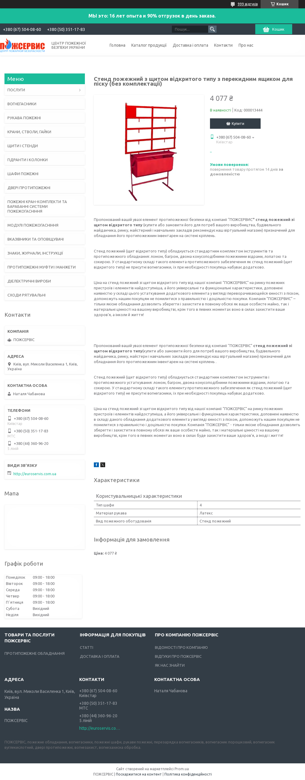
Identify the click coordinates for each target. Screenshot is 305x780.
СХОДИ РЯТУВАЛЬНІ (26, 295)
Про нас (246, 45)
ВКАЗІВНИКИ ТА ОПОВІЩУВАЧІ (35, 239)
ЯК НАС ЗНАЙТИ (170, 665)
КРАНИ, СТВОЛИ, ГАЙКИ (29, 132)
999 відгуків (248, 4)
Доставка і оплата (190, 45)
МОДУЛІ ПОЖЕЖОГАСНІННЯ (32, 225)
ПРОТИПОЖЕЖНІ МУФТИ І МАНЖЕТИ (41, 267)
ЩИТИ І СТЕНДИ (22, 146)
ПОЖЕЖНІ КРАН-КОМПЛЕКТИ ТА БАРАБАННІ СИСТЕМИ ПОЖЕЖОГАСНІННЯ (37, 206)
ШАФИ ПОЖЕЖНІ (22, 174)
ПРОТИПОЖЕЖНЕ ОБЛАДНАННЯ (34, 653)
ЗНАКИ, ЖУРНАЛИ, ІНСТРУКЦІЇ (35, 253)
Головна (117, 45)
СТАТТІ (86, 647)
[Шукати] (212, 29)
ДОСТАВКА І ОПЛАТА (99, 656)
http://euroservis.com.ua (34, 474)
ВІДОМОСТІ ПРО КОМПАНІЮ (181, 647)
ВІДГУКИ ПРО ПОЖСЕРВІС (178, 656)
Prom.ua (182, 769)
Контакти (223, 45)
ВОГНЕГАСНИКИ (21, 104)
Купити (238, 123)
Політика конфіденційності (188, 774)
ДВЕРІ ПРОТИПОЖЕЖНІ (28, 188)
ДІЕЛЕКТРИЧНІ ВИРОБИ (29, 281)
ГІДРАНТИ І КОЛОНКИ (27, 160)
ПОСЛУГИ (16, 90)
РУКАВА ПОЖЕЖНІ (24, 118)
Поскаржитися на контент (139, 774)
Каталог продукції (149, 45)
